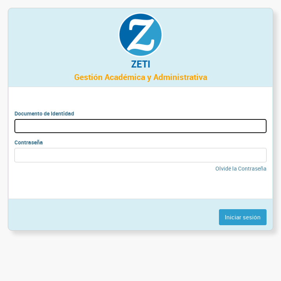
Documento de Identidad (44, 113)
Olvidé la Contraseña (241, 168)
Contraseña (28, 142)
